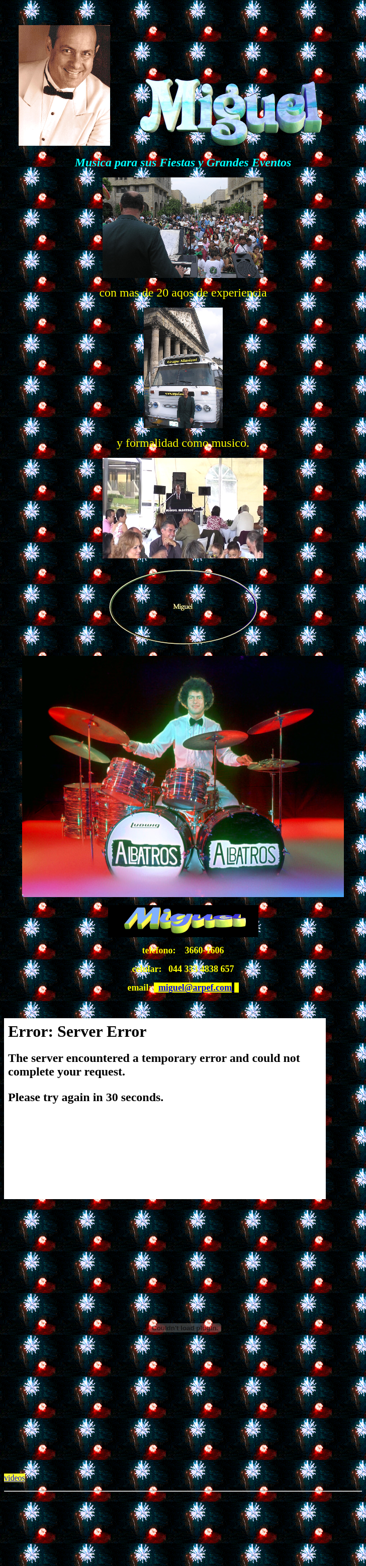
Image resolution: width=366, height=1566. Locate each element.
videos (14, 1478)
